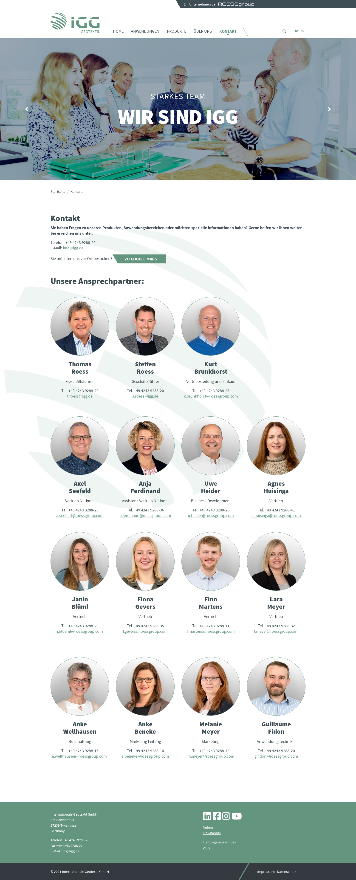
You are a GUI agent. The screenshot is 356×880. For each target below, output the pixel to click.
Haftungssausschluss (219, 842)
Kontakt (228, 31)
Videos (208, 827)
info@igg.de (73, 248)
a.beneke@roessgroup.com (145, 756)
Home (118, 31)
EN (302, 31)
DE (296, 31)
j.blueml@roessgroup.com (80, 631)
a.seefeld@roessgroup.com (80, 515)
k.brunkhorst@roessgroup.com (211, 396)
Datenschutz (286, 871)
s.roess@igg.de (145, 396)
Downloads (212, 833)
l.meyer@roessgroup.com (276, 631)
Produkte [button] (176, 31)
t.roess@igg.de (80, 396)
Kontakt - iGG (75, 23)
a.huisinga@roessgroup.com (276, 515)
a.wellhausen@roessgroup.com (79, 756)
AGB (206, 847)
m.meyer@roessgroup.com (210, 756)
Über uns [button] (203, 31)
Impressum (266, 871)
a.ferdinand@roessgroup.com (145, 515)
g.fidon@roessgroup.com (276, 756)
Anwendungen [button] (145, 31)
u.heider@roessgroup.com (211, 515)
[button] (27, 109)
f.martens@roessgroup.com (211, 631)
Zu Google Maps (141, 259)
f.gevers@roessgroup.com (145, 631)
